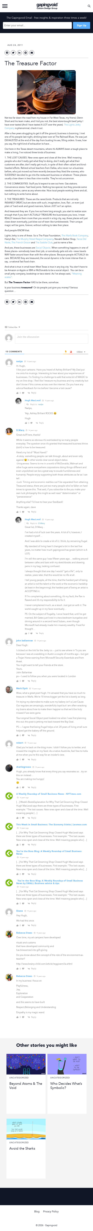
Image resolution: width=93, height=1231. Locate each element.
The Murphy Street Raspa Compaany (34, 239)
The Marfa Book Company (75, 235)
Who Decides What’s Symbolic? (66, 1086)
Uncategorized (19, 1078)
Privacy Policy (51, 1211)
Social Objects (43, 247)
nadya (40, 404)
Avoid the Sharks (22, 1148)
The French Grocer (20, 242)
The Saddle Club (44, 242)
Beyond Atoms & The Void (25, 1086)
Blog (37, 1211)
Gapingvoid (47, 6)
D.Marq (41, 523)
